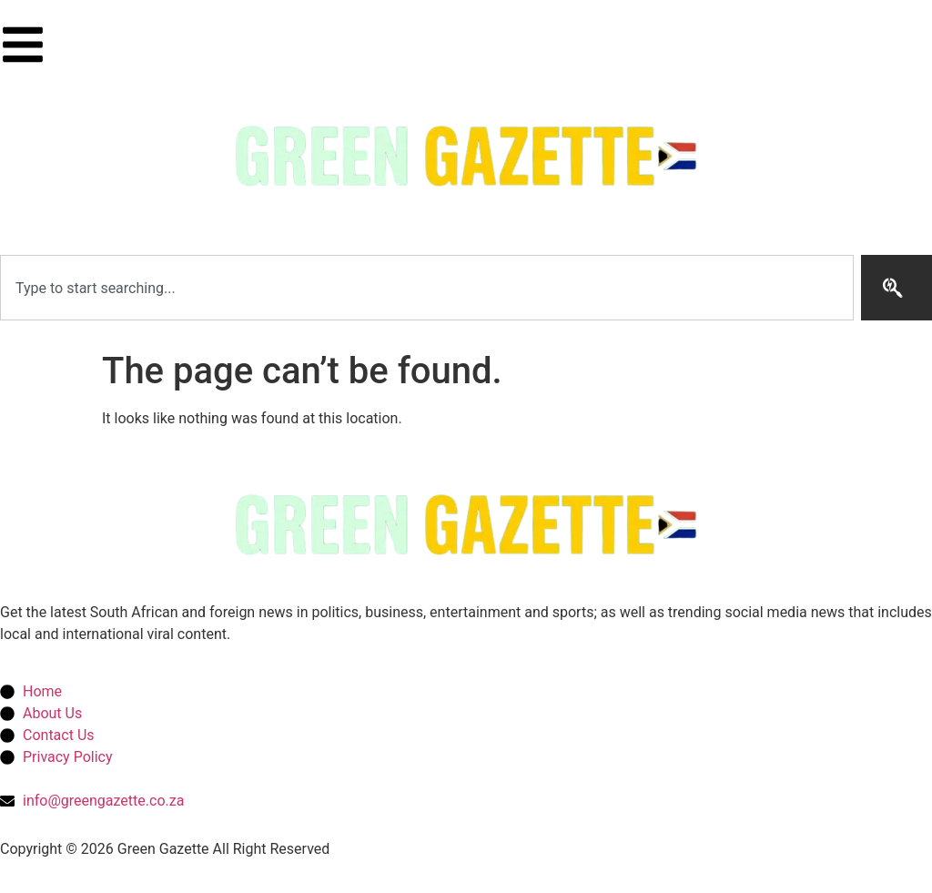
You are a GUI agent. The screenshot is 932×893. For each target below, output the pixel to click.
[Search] (896, 287)
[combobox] (427, 287)
